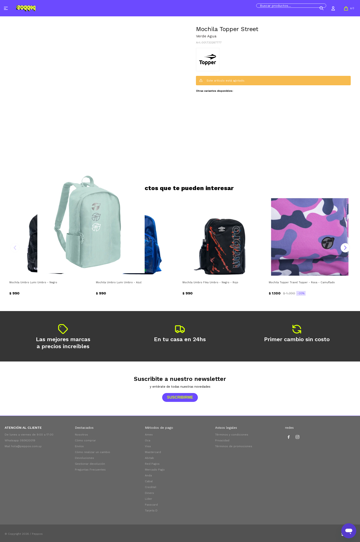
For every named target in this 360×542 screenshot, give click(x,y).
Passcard (151, 504)
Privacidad (222, 440)
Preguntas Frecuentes (90, 469)
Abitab (149, 458)
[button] (321, 8)
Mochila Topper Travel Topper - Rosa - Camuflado (302, 282)
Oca (147, 440)
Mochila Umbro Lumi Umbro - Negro (33, 282)
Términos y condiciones (231, 434)
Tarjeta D (151, 510)
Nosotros (81, 434)
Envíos (79, 446)
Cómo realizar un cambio (92, 452)
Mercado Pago (155, 469)
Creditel (150, 487)
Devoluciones (84, 458)
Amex (149, 434)
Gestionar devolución (90, 463)
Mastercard (153, 452)
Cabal (149, 481)
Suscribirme (180, 397)
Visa (148, 446)
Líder (148, 498)
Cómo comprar (85, 440)
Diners (149, 493)
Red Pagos (152, 463)
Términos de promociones (233, 446)
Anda (148, 475)
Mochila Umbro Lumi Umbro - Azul (118, 282)
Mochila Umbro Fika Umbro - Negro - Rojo (210, 282)
